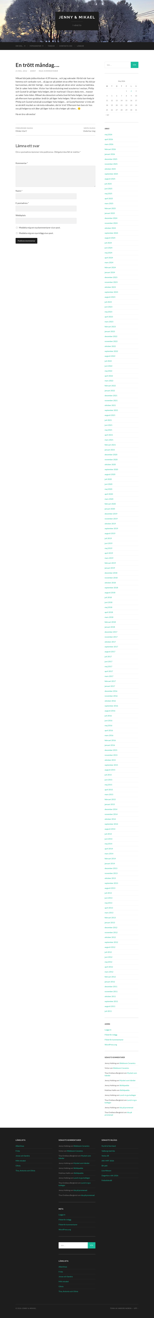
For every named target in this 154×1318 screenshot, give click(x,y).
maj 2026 (108, 134)
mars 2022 (109, 380)
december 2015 (111, 750)
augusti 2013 (110, 888)
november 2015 (111, 755)
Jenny (33, 71)
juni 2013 (108, 898)
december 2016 (111, 691)
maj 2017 (108, 666)
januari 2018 (110, 627)
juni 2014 (108, 839)
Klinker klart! (24, 129)
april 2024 (109, 257)
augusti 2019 (110, 533)
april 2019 (109, 553)
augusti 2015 (110, 770)
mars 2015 (109, 794)
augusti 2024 (110, 238)
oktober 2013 (110, 878)
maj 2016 (108, 725)
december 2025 (111, 159)
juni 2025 (108, 188)
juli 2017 (108, 656)
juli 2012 (108, 952)
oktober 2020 (110, 464)
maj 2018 (108, 607)
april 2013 (109, 907)
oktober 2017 (110, 641)
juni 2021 (108, 425)
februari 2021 (110, 444)
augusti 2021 (110, 415)
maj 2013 (108, 903)
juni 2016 (108, 720)
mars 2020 (109, 499)
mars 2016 (109, 735)
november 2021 (111, 400)
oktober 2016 (110, 701)
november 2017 (111, 637)
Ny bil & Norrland (109, 1146)
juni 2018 (108, 602)
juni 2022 (108, 366)
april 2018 (109, 612)
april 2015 (109, 789)
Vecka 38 (105, 1156)
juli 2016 (108, 715)
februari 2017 (110, 681)
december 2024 (111, 218)
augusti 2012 (110, 947)
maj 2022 (108, 371)
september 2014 (111, 824)
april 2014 (109, 848)
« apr (107, 115)
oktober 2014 (110, 819)
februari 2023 (110, 326)
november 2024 (111, 223)
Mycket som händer (128, 1080)
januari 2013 (110, 922)
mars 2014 (109, 853)
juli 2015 (108, 774)
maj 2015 (108, 784)
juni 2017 (108, 661)
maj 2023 (108, 312)
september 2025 (111, 174)
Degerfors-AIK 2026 (110, 1175)
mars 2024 (109, 262)
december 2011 (111, 986)
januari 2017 (110, 686)
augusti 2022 (110, 356)
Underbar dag (89, 129)
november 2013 (111, 873)
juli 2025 (108, 183)
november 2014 (111, 814)
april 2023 (109, 316)
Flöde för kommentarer (114, 1039)
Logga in (108, 1030)
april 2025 (109, 198)
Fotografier (35, 46)
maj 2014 (108, 843)
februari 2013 (110, 917)
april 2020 (109, 494)
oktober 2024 (110, 228)
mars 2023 (109, 321)
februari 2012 (110, 976)
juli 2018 (108, 597)
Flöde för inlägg (111, 1034)
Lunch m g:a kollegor (128, 1095)
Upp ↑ (136, 1308)
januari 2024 (110, 272)
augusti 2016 (110, 710)
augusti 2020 (110, 474)
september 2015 (111, 765)
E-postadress (22, 203)
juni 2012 (108, 957)
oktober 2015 (110, 760)
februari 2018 (110, 622)
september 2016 (111, 705)
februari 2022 (110, 385)
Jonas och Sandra (23, 1156)
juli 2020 (108, 479)
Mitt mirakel (21, 1160)
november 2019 (111, 518)
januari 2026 (110, 154)
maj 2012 (108, 962)
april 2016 (109, 730)
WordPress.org (111, 1044)
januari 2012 (110, 981)
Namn (19, 190)
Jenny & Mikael (77, 17)
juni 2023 (108, 307)
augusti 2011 (110, 1006)
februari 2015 (110, 799)
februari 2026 (110, 149)
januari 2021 (110, 449)
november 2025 (111, 164)
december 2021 (111, 395)
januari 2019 (110, 568)
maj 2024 (108, 252)
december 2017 (111, 632)
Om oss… (19, 46)
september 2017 (111, 646)
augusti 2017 (110, 651)
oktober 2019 (110, 523)
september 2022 (111, 351)
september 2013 (111, 883)
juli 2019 (108, 538)
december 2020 (111, 454)
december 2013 (111, 868)
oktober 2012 (110, 937)
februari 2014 (110, 858)
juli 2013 (108, 893)
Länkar (80, 46)
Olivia (18, 1165)
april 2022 (109, 376)
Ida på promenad (126, 1107)
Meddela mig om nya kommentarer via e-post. (39, 227)
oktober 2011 (110, 996)
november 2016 (111, 696)
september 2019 (111, 528)
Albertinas (20, 1146)
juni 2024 (108, 247)
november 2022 (111, 341)
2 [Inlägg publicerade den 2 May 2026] (131, 91)
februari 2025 (110, 208)
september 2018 (111, 587)
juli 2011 (108, 1011)
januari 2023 (110, 331)
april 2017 (109, 671)
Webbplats (21, 215)
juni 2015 (108, 779)
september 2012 (111, 942)
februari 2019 (110, 563)
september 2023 (111, 292)
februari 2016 (110, 740)
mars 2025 (109, 203)
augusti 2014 (110, 829)
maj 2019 (108, 548)
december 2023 (111, 277)
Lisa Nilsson (106, 1170)
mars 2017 (109, 676)
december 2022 (111, 336)
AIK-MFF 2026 (108, 1160)
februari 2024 (110, 267)
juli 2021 (108, 420)
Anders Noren (124, 1308)
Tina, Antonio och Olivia (25, 1170)
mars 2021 (109, 440)
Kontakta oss (65, 46)
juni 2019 (108, 543)
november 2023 (111, 282)
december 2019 (111, 513)
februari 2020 (110, 504)
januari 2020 (110, 508)
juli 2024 (108, 242)
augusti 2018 (110, 592)
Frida (18, 1151)
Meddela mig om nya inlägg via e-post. (36, 233)
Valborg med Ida (108, 1151)
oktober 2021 (110, 405)
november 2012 (111, 932)
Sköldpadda (124, 1085)
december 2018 (111, 573)
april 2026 (109, 139)
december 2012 (111, 927)
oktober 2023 (110, 287)
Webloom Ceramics (127, 1063)
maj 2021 (108, 430)
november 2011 (111, 991)
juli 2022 (108, 361)
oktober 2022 (110, 346)
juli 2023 (108, 302)
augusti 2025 (110, 178)
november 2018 (111, 578)
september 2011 (111, 1001)
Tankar (51, 46)
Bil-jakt (104, 1165)
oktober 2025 (110, 169)
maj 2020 (108, 489)
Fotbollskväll (107, 1180)
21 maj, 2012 (21, 71)
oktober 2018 (110, 582)
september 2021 (111, 410)
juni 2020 (108, 484)
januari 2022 (110, 390)
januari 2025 (110, 213)
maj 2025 (108, 193)
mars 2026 (109, 144)
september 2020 (111, 469)
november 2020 (111, 459)
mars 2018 (109, 617)
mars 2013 (109, 912)
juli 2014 (108, 834)
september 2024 (111, 233)
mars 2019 (109, 558)
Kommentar (22, 163)
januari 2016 (110, 745)
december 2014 (111, 809)
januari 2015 (110, 804)
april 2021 (109, 435)
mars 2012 (109, 971)
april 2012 (109, 967)
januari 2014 (110, 863)
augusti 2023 (110, 297)
